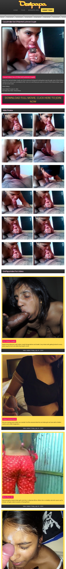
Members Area (33, 10)
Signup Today (47, 10)
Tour (23, 10)
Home (15, 10)
